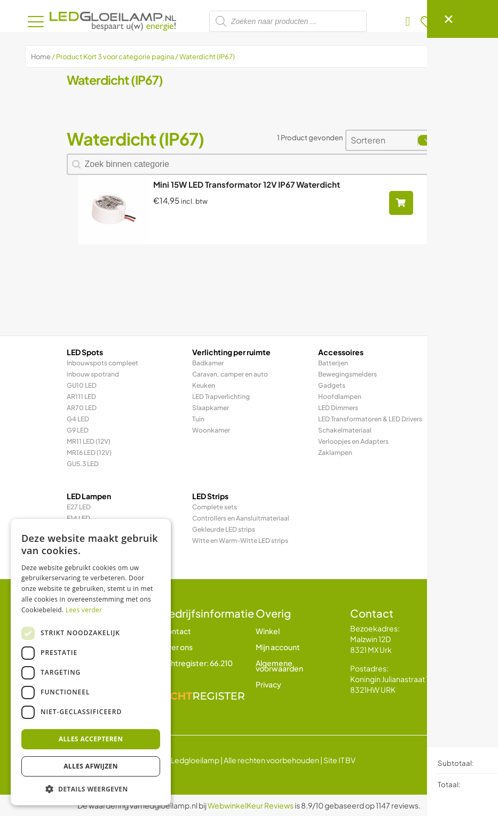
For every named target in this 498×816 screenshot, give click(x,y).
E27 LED (79, 507)
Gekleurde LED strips (223, 529)
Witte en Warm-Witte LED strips (240, 541)
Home (41, 56)
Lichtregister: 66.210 (197, 663)
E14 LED (78, 518)
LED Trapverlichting (221, 397)
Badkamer (208, 363)
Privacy (268, 684)
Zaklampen (335, 453)
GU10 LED (82, 385)
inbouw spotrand (93, 374)
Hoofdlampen (339, 397)
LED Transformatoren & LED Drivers (370, 419)
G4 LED (78, 419)
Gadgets (331, 385)
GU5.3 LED (83, 464)
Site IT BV (339, 760)
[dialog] (91, 662)
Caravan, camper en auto (230, 374)
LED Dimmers (338, 408)
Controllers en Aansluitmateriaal (240, 518)
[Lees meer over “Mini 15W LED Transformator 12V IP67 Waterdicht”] (401, 203)
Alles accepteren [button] (91, 738)
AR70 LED (82, 408)
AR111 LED (81, 397)
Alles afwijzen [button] (91, 766)
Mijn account (278, 647)
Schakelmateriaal (344, 430)
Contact (176, 631)
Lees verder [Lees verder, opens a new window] (84, 609)
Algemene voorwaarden (279, 665)
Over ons (177, 647)
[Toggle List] (427, 140)
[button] (90, 789)
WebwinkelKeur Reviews (251, 805)
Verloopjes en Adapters (353, 441)
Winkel (268, 631)
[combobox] (382, 140)
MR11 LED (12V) (88, 441)
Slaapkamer (210, 408)
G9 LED (78, 430)
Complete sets (214, 507)
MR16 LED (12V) (89, 453)
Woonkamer (211, 430)
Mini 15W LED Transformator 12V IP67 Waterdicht (246, 184)
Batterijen (333, 363)
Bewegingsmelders (347, 374)
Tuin (198, 419)
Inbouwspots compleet (102, 363)
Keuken (203, 385)
